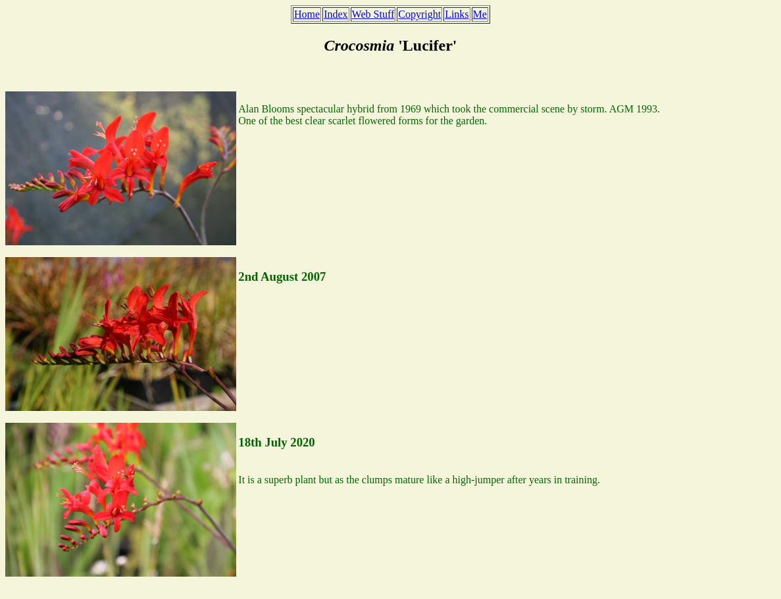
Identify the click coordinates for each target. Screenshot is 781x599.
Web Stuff (373, 14)
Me (480, 14)
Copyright (419, 14)
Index (335, 14)
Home (307, 14)
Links (456, 14)
